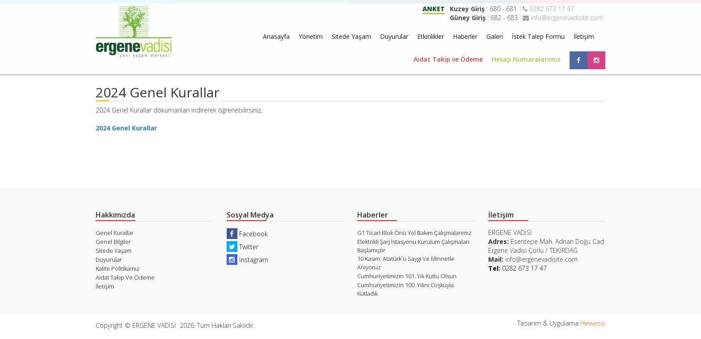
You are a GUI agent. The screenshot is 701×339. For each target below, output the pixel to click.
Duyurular (394, 36)
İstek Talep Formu (538, 36)
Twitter (242, 247)
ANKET (433, 8)
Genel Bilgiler (113, 242)
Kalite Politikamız (117, 268)
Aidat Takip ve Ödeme (448, 59)
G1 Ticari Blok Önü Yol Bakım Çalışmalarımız (414, 233)
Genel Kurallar (115, 233)
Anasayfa (276, 36)
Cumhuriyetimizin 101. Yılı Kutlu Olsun (406, 276)
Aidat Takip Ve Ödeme (125, 277)
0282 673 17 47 (548, 8)
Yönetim (311, 36)
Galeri (494, 36)
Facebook (247, 234)
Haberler (465, 36)
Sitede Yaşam (351, 36)
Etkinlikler (430, 36)
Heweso (592, 322)
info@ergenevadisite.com (563, 17)
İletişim (584, 36)
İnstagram (247, 259)
